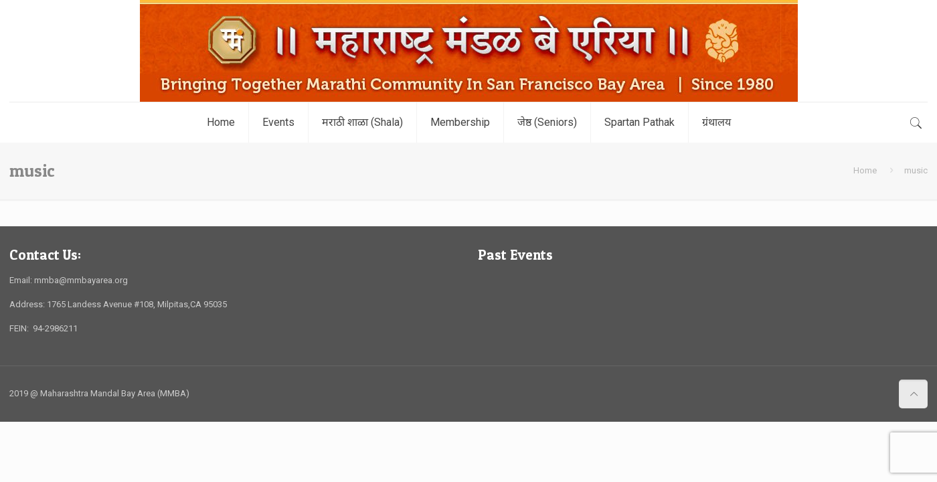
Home (865, 170)
